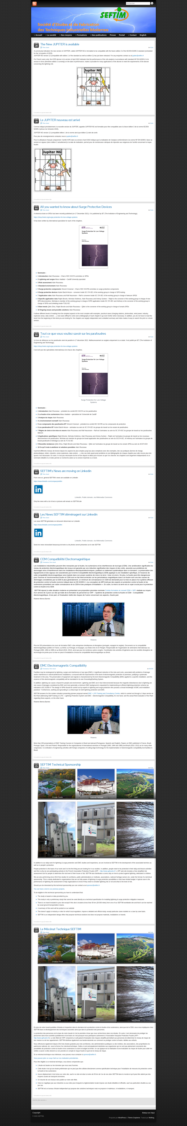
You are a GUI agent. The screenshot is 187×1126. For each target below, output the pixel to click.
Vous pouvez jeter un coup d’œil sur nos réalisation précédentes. (56, 1058)
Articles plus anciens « (39, 1100)
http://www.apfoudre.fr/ (108, 871)
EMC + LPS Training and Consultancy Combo (104, 693)
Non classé (46, 47)
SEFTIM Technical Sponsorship (60, 764)
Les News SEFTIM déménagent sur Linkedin (68, 514)
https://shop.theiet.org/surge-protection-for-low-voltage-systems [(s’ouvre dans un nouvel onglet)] (55, 217)
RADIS (151, 668)
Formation (46, 562)
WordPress (122, 1118)
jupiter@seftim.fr (138, 56)
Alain (151, 47)
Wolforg (151, 1118)
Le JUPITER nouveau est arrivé (60, 120)
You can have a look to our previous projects (49, 889)
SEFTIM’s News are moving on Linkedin (65, 471)
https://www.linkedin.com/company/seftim (48, 481)
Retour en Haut (148, 1113)
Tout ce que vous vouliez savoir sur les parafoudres (73, 334)
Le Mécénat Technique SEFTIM (60, 929)
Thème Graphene (134, 1118)
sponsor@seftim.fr (93, 885)
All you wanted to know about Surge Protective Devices (76, 207)
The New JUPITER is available (59, 44)
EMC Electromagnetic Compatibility (63, 665)
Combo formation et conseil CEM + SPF (120, 590)
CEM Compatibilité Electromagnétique (65, 559)
